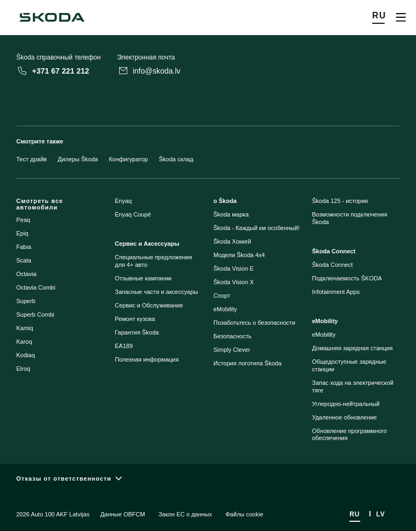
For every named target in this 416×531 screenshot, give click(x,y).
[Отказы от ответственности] (208, 478)
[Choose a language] (379, 17)
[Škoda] (52, 17)
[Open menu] (400, 17)
